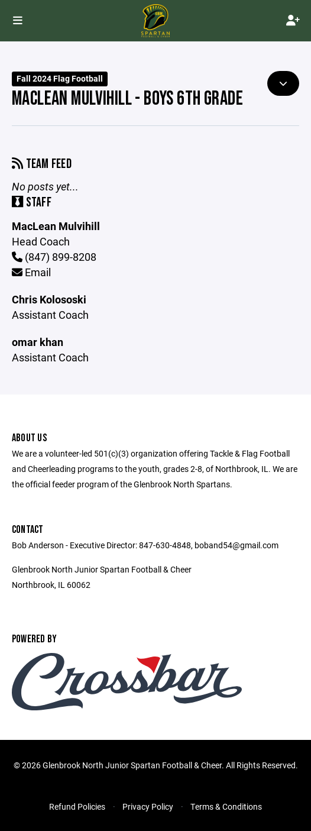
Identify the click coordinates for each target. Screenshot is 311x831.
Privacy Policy (147, 806)
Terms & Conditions (226, 806)
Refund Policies (77, 806)
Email (31, 272)
